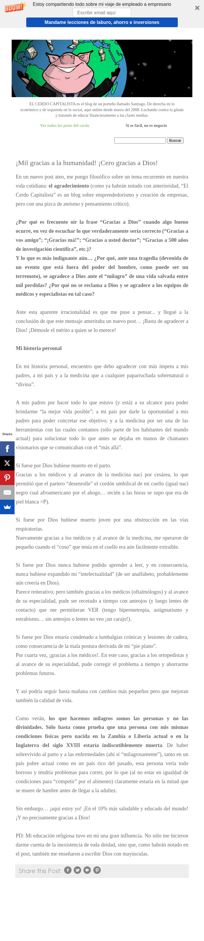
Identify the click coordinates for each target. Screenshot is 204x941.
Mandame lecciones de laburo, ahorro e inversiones (102, 22)
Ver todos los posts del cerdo (64, 125)
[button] (102, 14)
